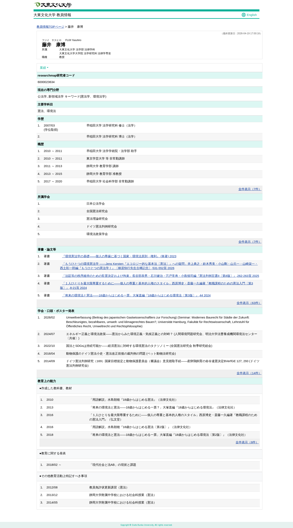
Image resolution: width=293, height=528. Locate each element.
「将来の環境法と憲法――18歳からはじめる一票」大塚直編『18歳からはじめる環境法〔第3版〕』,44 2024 (136, 295)
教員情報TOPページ (50, 26)
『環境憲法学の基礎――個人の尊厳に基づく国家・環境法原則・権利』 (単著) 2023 (119, 256)
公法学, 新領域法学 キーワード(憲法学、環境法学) (72, 96)
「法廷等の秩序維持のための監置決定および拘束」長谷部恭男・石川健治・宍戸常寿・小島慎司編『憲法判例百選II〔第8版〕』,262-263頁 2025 (160, 275)
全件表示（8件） (247, 442)
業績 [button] (43, 67)
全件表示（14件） (249, 373)
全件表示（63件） (249, 303)
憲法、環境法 (47, 111)
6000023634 (46, 82)
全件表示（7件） (249, 189)
